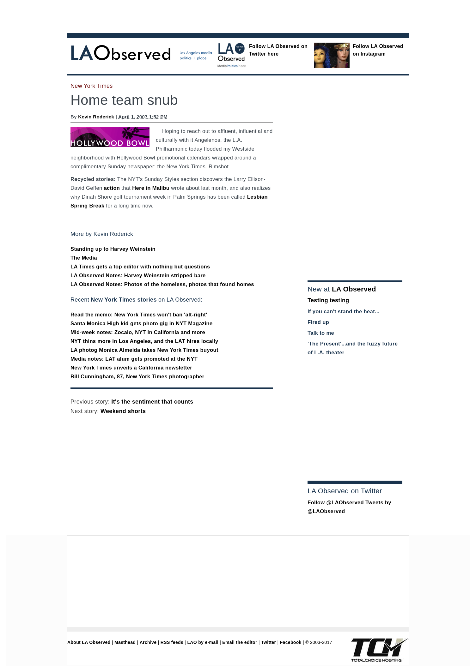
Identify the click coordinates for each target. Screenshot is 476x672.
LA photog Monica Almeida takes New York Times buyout (144, 350)
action (112, 188)
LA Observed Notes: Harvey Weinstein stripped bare (138, 276)
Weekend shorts (123, 411)
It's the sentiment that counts (152, 402)
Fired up (318, 322)
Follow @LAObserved (336, 503)
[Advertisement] (220, 16)
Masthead (125, 642)
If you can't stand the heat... (344, 312)
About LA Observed (89, 642)
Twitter (268, 642)
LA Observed (354, 289)
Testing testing (328, 300)
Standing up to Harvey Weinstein (113, 249)
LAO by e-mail (202, 642)
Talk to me (321, 333)
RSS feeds (172, 642)
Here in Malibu (150, 188)
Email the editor (239, 642)
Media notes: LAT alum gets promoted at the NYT (134, 359)
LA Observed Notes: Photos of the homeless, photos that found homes (162, 284)
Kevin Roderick (96, 116)
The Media (83, 258)
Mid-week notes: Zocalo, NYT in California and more (137, 332)
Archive (148, 642)
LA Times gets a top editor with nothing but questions (140, 267)
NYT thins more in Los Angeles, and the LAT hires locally (144, 341)
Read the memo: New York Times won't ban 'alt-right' (138, 315)
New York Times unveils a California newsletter (131, 368)
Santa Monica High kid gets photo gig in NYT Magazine (141, 324)
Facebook (291, 642)
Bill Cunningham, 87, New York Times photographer (137, 377)
